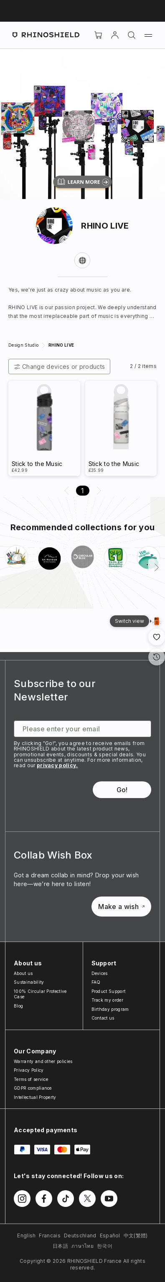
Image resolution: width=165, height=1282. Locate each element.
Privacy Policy (28, 1070)
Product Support (108, 991)
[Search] (131, 35)
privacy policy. (57, 765)
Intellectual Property (35, 1097)
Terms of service (31, 1079)
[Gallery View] (156, 621)
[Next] (156, 567)
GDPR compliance (33, 1088)
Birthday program (110, 1009)
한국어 (104, 1246)
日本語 (60, 1246)
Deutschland (80, 1235)
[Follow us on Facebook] (44, 1198)
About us (23, 973)
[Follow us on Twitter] (87, 1198)
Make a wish (121, 906)
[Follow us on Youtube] (109, 1198)
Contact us (102, 1017)
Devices (99, 973)
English (26, 1235)
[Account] (115, 35)
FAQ (96, 982)
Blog (18, 1005)
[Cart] (98, 35)
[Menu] (148, 35)
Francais (50, 1235)
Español (110, 1235)
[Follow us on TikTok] (65, 1198)
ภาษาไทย (82, 1246)
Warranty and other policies (43, 1061)
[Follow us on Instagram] (22, 1198)
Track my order (107, 999)
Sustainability (29, 982)
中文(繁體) (136, 1235)
